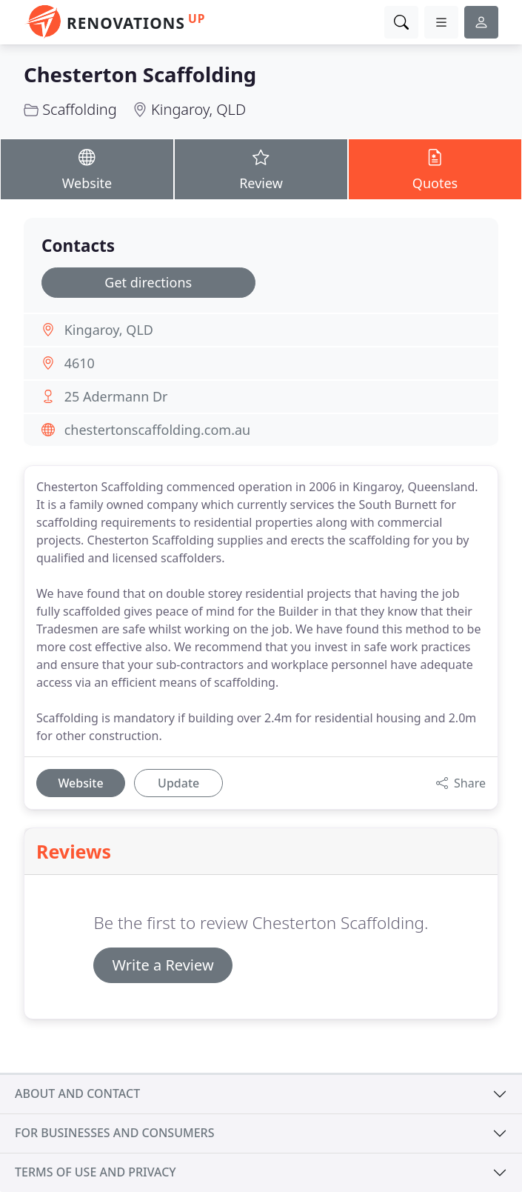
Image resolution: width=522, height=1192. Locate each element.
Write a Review (162, 965)
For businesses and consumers (114, 1133)
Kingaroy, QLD (198, 109)
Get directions (148, 282)
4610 (79, 363)
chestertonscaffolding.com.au (157, 430)
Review (261, 168)
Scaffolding (79, 109)
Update (178, 783)
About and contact (77, 1093)
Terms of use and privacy (95, 1172)
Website (87, 168)
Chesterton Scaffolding (140, 74)
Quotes (435, 168)
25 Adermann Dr (116, 396)
